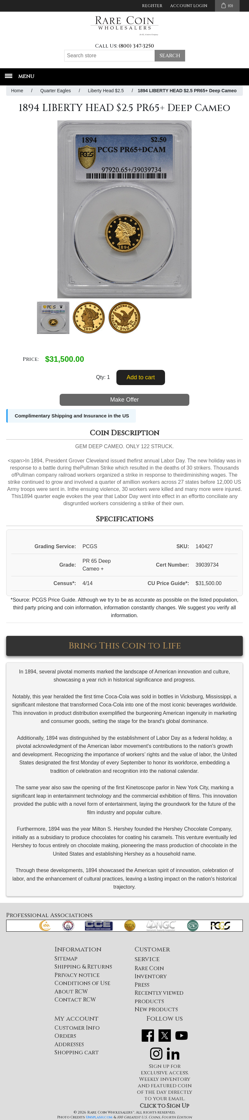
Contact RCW (75, 1000)
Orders (65, 1036)
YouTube (181, 1035)
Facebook (148, 1035)
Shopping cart (76, 1052)
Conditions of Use (82, 983)
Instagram (156, 1054)
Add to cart (140, 377)
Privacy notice (77, 975)
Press (142, 985)
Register (152, 5)
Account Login (188, 5)
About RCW (71, 991)
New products (156, 1009)
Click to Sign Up (164, 1106)
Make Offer (124, 399)
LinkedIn (173, 1054)
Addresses (69, 1044)
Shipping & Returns (83, 966)
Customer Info (77, 1028)
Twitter (165, 1035)
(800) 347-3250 (136, 46)
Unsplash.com (99, 1117)
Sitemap (65, 958)
